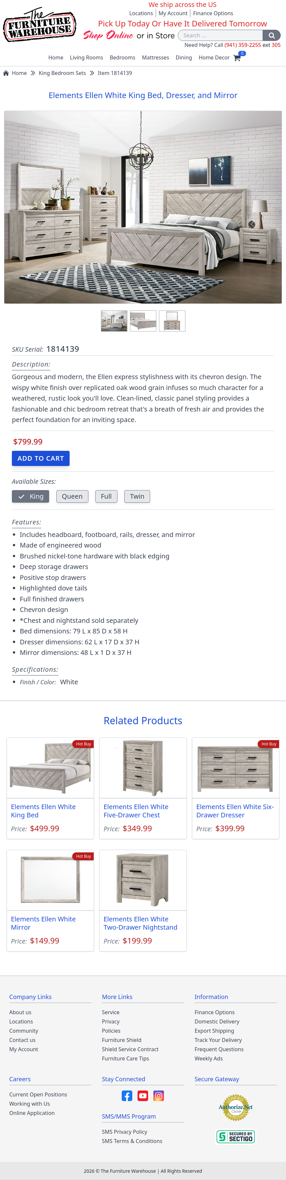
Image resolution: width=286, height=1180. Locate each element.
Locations (141, 13)
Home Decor (214, 57)
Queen (72, 496)
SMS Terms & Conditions (132, 1141)
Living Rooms (86, 57)
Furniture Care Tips (125, 1058)
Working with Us (29, 1103)
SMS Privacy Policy (124, 1131)
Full (106, 496)
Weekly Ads (209, 1058)
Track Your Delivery (218, 1040)
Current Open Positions (38, 1094)
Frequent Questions (219, 1049)
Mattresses (155, 57)
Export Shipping (214, 1030)
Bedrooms (123, 57)
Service (110, 1012)
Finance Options (213, 13)
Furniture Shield (122, 1040)
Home (56, 57)
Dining (184, 57)
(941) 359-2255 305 (253, 45)
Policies (111, 1030)
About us (20, 1012)
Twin (137, 496)
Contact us (22, 1040)
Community (23, 1030)
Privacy (110, 1021)
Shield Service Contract (130, 1049)
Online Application (32, 1113)
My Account (173, 13)
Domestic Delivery (217, 1021)
